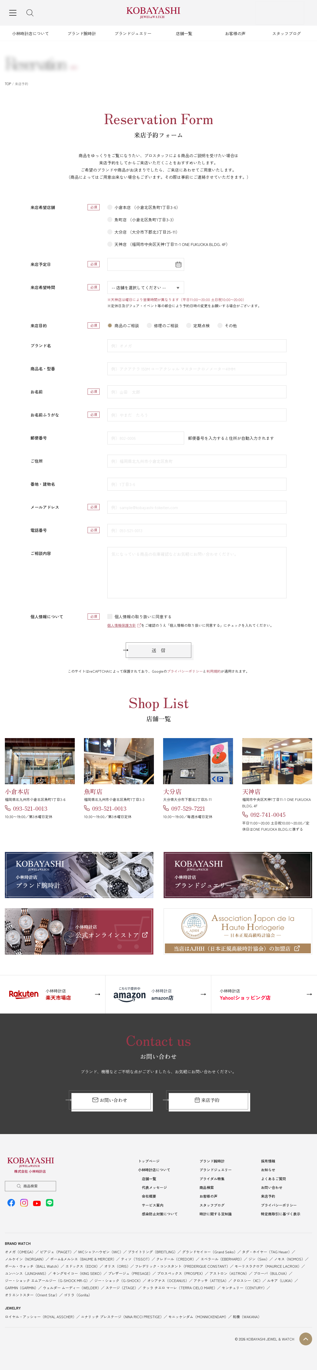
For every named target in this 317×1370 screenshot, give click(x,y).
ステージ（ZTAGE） (121, 1286)
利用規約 (213, 671)
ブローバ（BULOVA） (271, 1272)
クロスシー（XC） (247, 1279)
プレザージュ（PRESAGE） (130, 1272)
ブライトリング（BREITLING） (152, 1250)
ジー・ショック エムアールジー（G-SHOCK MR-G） (47, 1279)
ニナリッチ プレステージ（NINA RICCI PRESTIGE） (122, 1315)
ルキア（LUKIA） (280, 1279)
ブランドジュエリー (132, 33)
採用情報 (268, 1161)
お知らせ (268, 1170)
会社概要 (149, 1195)
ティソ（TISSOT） (136, 1257)
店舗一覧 (184, 33)
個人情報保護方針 (121, 625)
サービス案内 (152, 1204)
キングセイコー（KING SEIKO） (78, 1272)
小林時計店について (30, 33)
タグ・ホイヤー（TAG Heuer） (267, 1250)
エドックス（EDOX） (82, 1265)
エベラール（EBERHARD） (222, 1257)
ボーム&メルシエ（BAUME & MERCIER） (83, 1257)
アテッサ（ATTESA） (211, 1279)
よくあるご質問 (273, 1178)
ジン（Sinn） (258, 1257)
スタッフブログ (286, 33)
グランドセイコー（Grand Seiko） (209, 1250)
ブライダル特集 (212, 1178)
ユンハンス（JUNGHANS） (26, 1272)
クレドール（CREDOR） (176, 1257)
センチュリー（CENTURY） (244, 1286)
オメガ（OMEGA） (20, 1250)
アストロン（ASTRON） (229, 1272)
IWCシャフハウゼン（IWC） (100, 1250)
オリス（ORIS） (117, 1265)
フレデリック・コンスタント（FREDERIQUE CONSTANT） (182, 1265)
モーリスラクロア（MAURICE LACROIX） (268, 1265)
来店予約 (207, 1100)
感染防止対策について (160, 1213)
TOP (8, 83)
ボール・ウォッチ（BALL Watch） (33, 1265)
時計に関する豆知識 (215, 1213)
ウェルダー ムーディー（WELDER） (72, 1286)
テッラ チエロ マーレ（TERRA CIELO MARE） (180, 1286)
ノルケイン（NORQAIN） (25, 1257)
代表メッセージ (154, 1187)
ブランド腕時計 (81, 33)
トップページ (149, 1161)
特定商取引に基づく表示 (280, 1213)
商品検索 (30, 1186)
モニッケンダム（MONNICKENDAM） (198, 1315)
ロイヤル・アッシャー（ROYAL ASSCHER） (40, 1315)
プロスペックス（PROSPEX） (181, 1272)
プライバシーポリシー (185, 671)
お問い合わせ (110, 1100)
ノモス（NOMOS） (289, 1257)
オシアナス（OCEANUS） (168, 1279)
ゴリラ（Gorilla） (78, 1293)
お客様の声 (235, 33)
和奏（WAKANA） (247, 1315)
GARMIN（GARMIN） (21, 1286)
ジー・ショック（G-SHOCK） (118, 1279)
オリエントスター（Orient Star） (32, 1293)
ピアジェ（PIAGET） (56, 1250)
